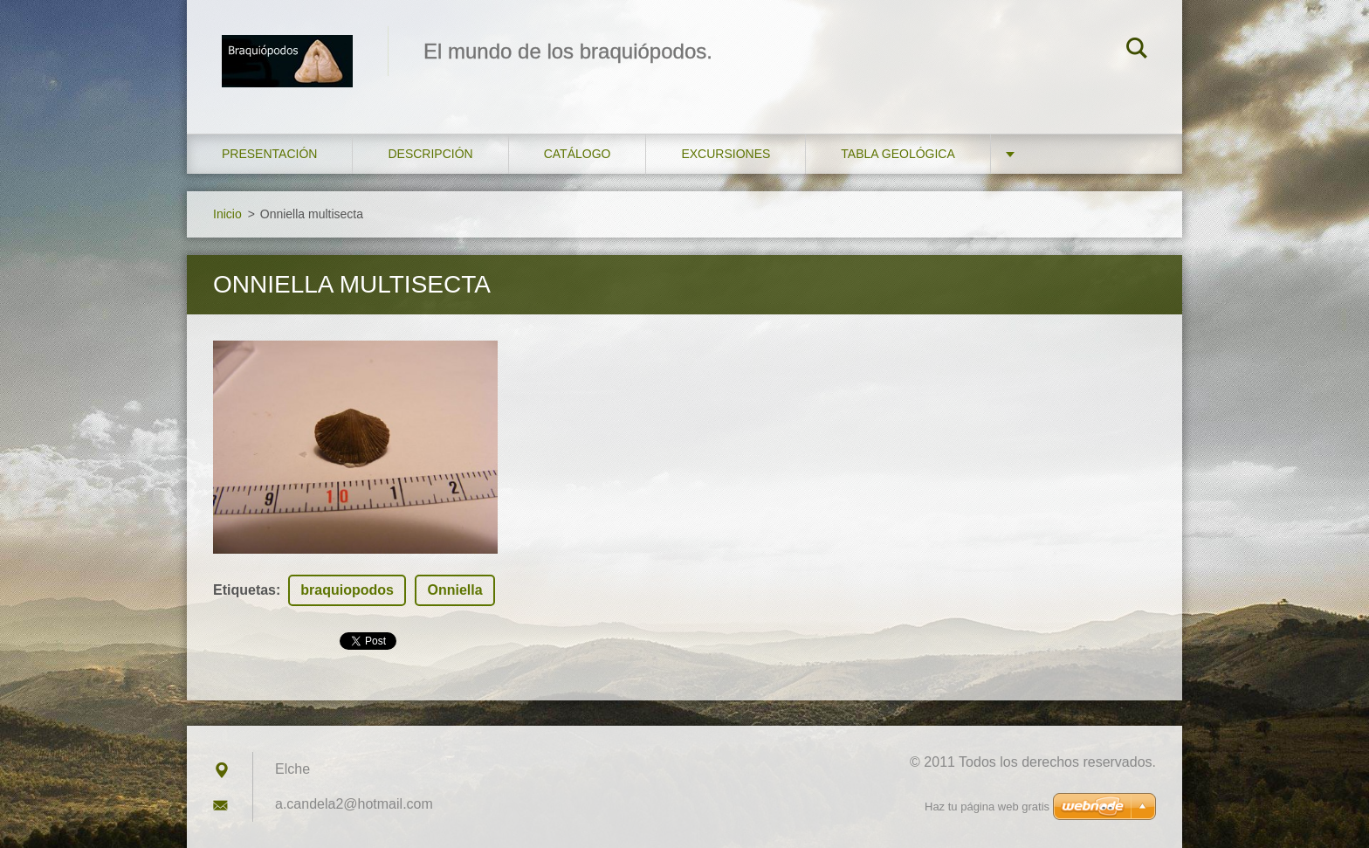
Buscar (1136, 50)
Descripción (430, 154)
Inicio (227, 214)
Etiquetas (244, 590)
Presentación (269, 154)
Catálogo (577, 154)
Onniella (454, 590)
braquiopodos (347, 590)
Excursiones (725, 154)
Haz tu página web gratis (987, 806)
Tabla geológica (897, 154)
